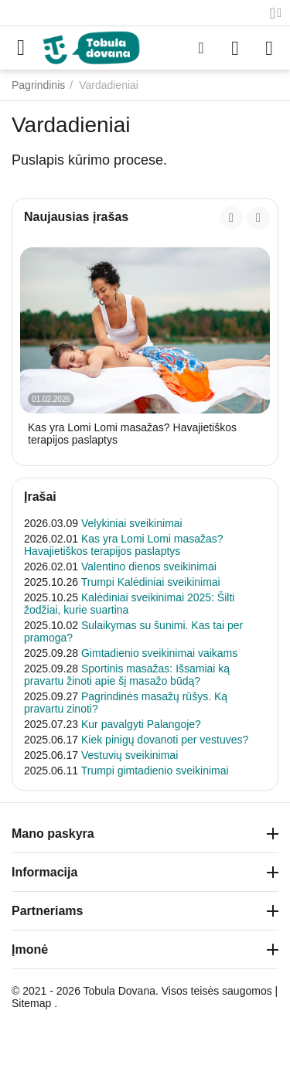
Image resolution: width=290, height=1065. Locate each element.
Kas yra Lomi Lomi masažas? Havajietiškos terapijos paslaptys (132, 433)
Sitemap (31, 1003)
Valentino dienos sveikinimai (149, 566)
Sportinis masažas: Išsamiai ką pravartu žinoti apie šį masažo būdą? (127, 674)
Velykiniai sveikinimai (132, 523)
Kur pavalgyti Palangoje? (141, 724)
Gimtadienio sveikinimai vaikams (159, 653)
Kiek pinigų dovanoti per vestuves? (164, 739)
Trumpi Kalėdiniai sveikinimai (150, 582)
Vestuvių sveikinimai (129, 755)
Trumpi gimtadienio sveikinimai (155, 770)
